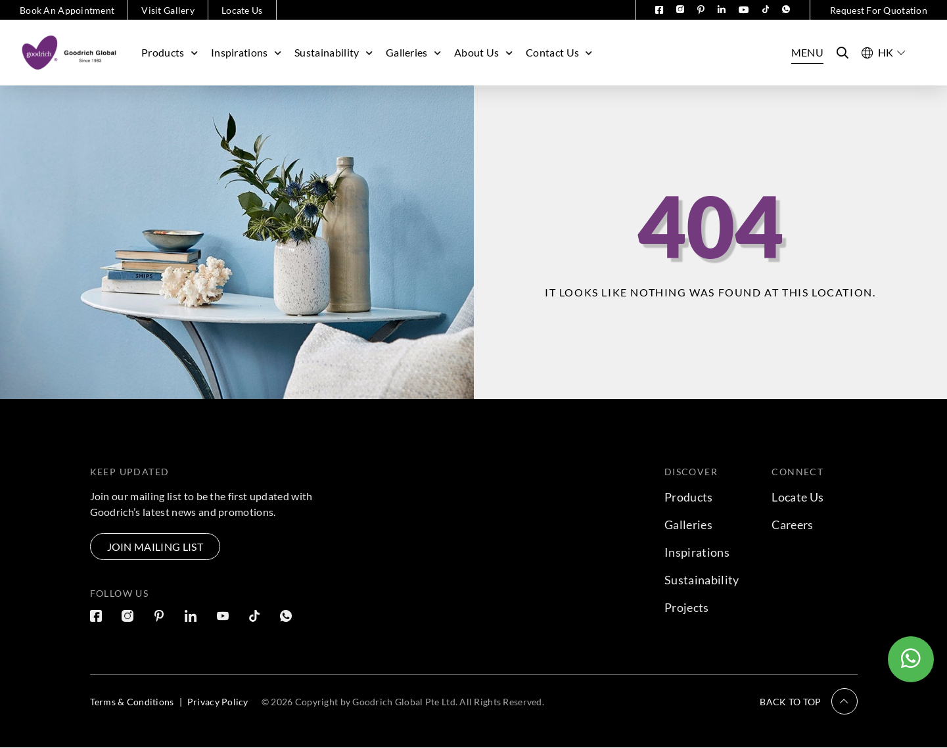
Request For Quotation (878, 10)
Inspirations (246, 52)
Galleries (413, 52)
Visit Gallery (168, 10)
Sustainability (333, 52)
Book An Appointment (67, 10)
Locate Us (242, 10)
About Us (483, 52)
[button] (808, 701)
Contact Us (559, 52)
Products (169, 52)
